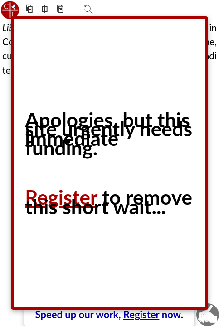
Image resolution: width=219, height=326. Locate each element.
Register (141, 314)
